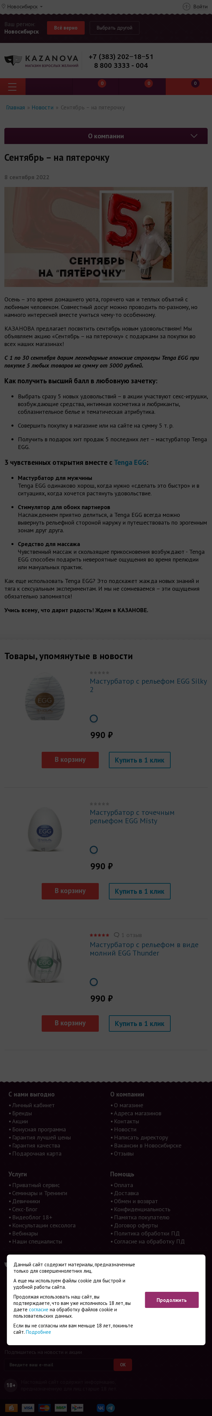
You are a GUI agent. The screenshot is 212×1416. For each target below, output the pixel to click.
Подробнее (38, 1332)
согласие (38, 1309)
